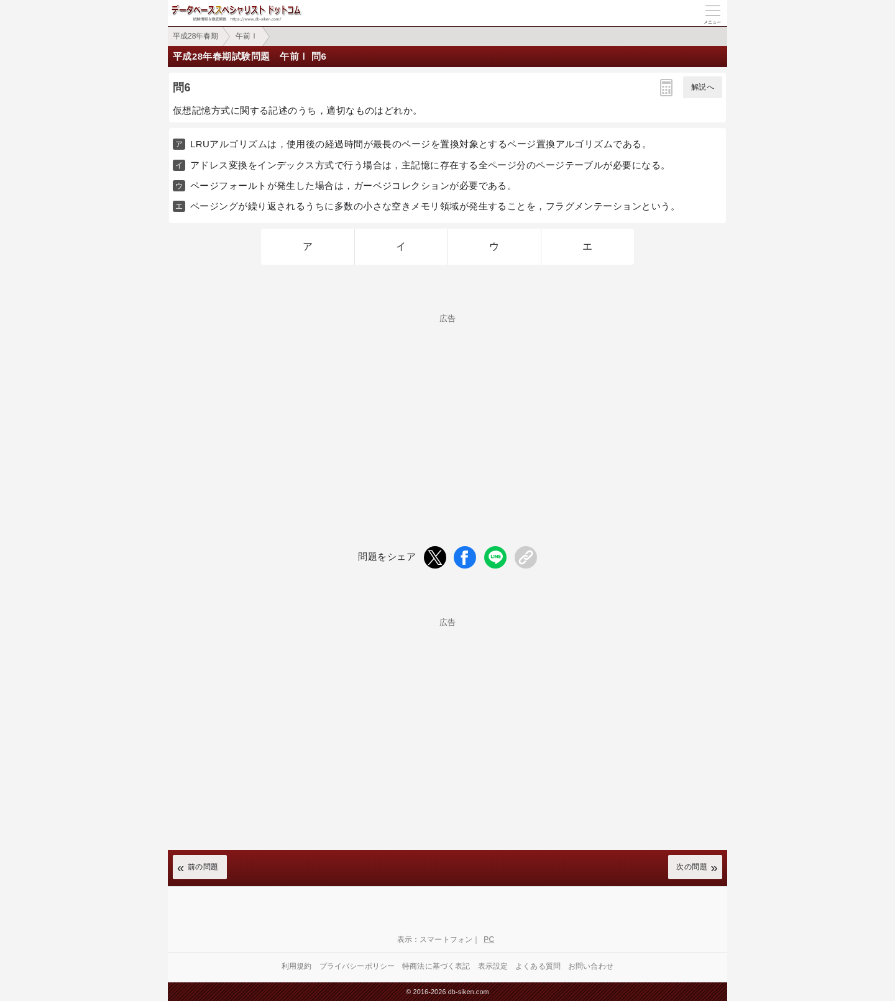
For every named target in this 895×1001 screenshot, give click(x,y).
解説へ (702, 87)
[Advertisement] (447, 409)
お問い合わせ (590, 966)
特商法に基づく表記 (436, 966)
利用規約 (297, 966)
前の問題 (203, 866)
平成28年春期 (195, 36)
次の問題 (691, 866)
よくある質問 (538, 966)
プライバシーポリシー (357, 966)
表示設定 (493, 966)
